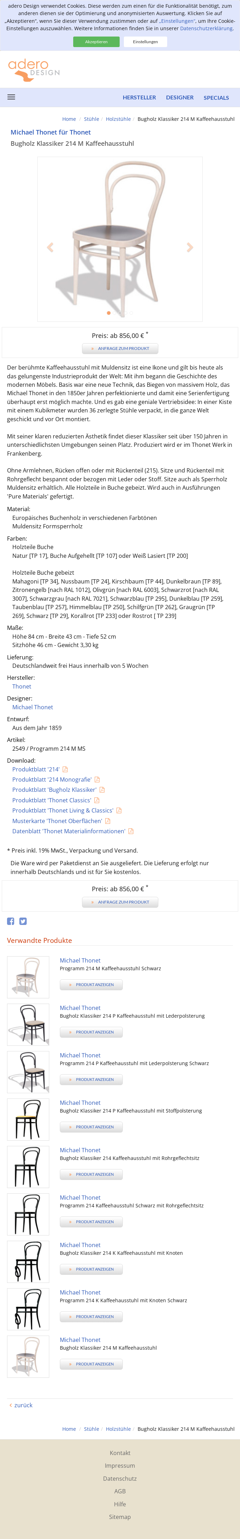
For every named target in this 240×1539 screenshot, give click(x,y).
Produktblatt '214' (36, 769)
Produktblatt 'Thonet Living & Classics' (63, 810)
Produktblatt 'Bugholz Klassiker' (54, 790)
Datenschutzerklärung (206, 28)
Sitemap (120, 1517)
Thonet (21, 686)
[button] (49, 280)
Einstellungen (145, 41)
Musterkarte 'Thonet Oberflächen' (57, 821)
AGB (120, 1491)
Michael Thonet (32, 707)
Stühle (91, 119)
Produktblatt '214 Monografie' (52, 779)
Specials (216, 97)
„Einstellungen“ (177, 21)
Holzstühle (118, 119)
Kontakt (120, 1453)
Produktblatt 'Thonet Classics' (51, 800)
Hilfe (120, 1504)
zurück (23, 1405)
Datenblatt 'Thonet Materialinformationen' (69, 831)
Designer (179, 97)
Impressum (120, 1465)
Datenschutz (120, 1478)
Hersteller (138, 97)
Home (69, 119)
